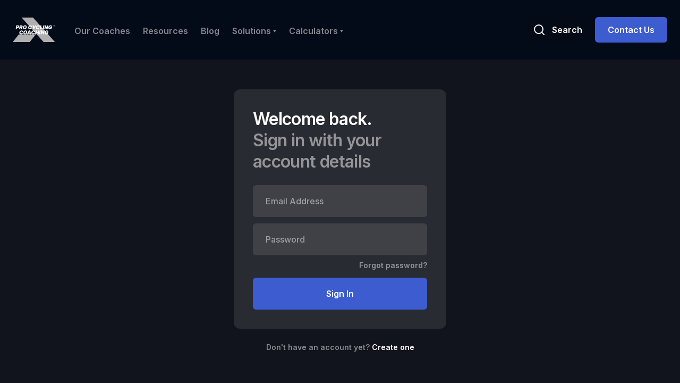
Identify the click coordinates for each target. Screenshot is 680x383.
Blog (210, 31)
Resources (165, 31)
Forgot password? (393, 265)
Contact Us (631, 29)
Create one (393, 347)
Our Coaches (102, 31)
